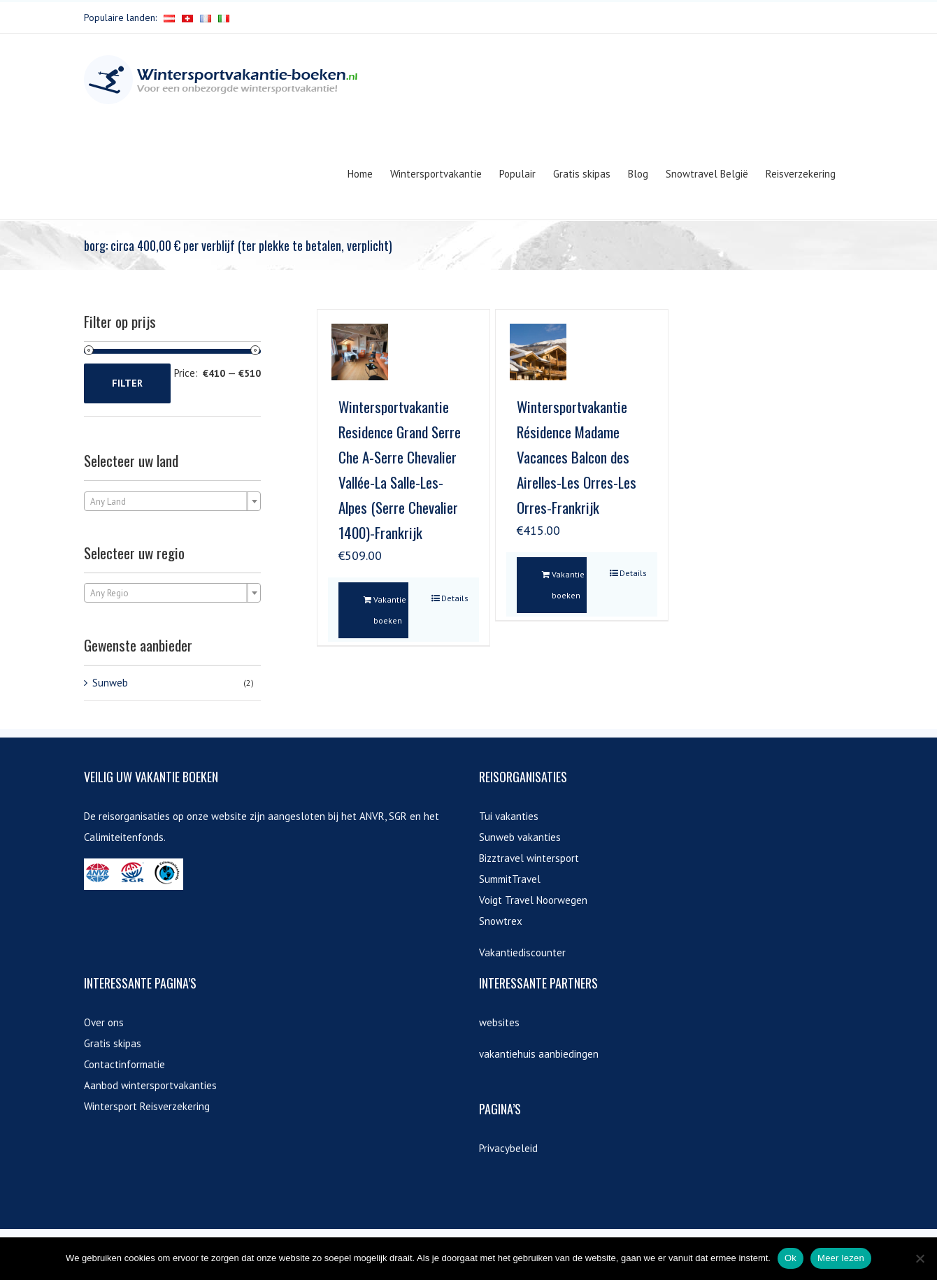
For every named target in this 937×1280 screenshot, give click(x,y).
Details (454, 598)
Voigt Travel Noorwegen (533, 900)
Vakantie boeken (389, 610)
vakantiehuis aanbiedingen (539, 1053)
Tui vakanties (508, 816)
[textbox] (172, 502)
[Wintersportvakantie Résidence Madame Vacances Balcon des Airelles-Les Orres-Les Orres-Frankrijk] (538, 352)
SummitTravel (510, 879)
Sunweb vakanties (520, 837)
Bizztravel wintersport (529, 858)
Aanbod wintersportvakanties (150, 1085)
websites (499, 1022)
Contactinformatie (124, 1064)
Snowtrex (500, 921)
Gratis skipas (112, 1043)
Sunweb (110, 682)
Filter (127, 383)
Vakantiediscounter (522, 952)
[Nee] (920, 1258)
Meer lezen (840, 1258)
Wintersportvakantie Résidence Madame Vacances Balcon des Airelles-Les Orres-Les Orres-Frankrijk (576, 457)
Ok (790, 1258)
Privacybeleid (508, 1148)
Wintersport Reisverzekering (147, 1106)
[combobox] (172, 501)
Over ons (104, 1022)
